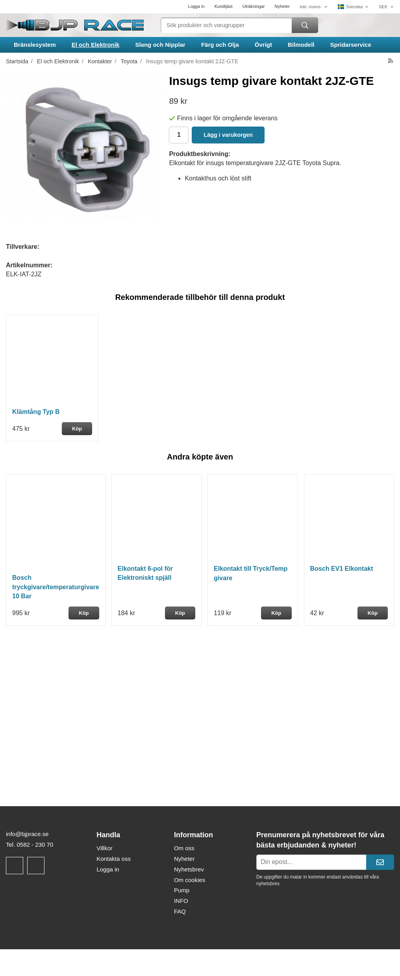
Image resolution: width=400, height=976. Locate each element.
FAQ (180, 911)
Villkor (104, 848)
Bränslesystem (35, 44)
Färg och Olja (220, 44)
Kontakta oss (113, 858)
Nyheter (282, 6)
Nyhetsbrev (189, 869)
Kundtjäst (224, 6)
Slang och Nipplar (160, 44)
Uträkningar (254, 6)
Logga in (196, 6)
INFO (181, 900)
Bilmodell (301, 44)
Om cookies (189, 880)
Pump (181, 890)
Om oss (184, 848)
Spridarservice (350, 44)
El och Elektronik (96, 44)
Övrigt (263, 44)
